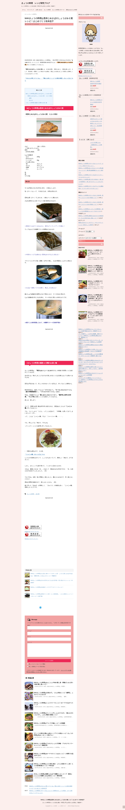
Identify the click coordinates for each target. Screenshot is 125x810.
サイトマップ (30, 9)
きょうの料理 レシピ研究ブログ (36, 3)
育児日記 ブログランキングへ (31, 538)
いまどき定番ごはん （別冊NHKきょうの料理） (96, 145)
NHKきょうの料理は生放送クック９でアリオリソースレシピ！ (47, 587)
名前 (28, 625)
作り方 (31, 100)
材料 (30, 98)
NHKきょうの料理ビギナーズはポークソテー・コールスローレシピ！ (95, 283)
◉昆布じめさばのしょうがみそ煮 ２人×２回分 (39, 96)
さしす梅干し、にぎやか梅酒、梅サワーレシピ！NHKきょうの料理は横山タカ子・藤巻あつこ (91, 335)
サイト (29, 636)
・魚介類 (37, 494)
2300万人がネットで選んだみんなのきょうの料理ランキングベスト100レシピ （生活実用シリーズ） (96, 123)
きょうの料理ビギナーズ (58, 9)
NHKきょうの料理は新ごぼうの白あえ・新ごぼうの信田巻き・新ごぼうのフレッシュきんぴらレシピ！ (91, 182)
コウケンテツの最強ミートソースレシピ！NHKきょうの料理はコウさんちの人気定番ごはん (91, 379)
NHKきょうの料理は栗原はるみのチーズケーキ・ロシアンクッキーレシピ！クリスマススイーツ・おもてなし (91, 362)
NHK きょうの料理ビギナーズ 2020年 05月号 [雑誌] (96, 102)
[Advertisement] (49, 41)
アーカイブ (82, 231)
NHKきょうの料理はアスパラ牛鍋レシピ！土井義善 (49, 723)
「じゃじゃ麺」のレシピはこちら (35, 454)
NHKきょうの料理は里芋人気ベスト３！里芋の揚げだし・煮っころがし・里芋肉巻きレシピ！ (91, 368)
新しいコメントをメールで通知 (37, 664)
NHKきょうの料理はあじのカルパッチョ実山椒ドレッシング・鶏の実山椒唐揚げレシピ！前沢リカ (91, 170)
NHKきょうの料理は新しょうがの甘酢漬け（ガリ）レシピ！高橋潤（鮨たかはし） (91, 355)
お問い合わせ (39, 9)
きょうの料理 (47, 9)
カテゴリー (82, 238)
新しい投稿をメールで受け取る (37, 666)
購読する (82, 241)
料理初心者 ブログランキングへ (32, 531)
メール (29, 631)
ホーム (24, 9)
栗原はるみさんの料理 (71, 9)
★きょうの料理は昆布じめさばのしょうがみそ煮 (39, 93)
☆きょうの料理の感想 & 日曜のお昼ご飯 (36, 102)
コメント (29, 642)
